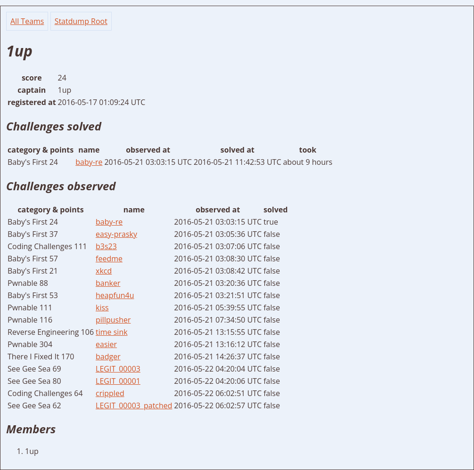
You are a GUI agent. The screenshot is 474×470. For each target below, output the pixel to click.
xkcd (104, 271)
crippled (110, 393)
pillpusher (113, 320)
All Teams (27, 21)
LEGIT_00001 (118, 381)
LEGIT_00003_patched (134, 405)
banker (108, 283)
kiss (102, 307)
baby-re (88, 162)
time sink (112, 332)
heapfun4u (115, 295)
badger (108, 356)
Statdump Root (81, 21)
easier (106, 344)
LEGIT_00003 (118, 369)
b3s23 (106, 246)
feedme (109, 258)
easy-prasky (116, 234)
